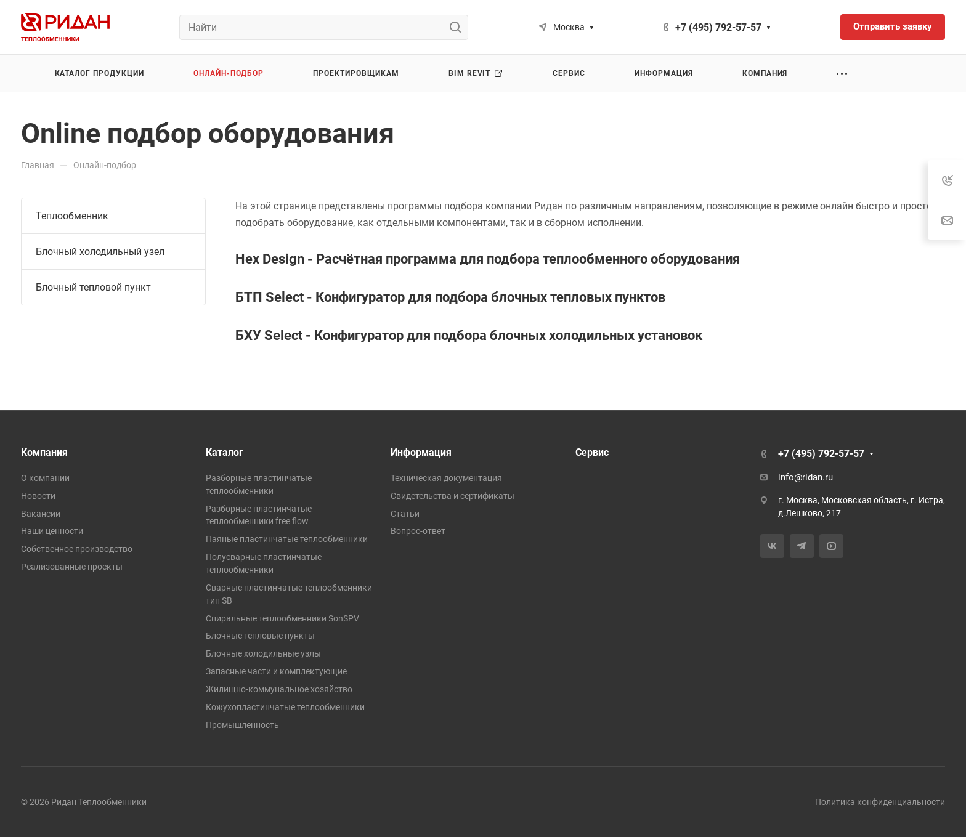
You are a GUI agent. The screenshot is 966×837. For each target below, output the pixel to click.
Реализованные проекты (72, 567)
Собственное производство (76, 549)
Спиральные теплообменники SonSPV (282, 618)
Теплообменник (72, 216)
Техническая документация (446, 478)
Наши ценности (52, 531)
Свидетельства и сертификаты (452, 496)
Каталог (224, 452)
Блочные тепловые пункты (260, 636)
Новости (38, 496)
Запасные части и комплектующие (276, 671)
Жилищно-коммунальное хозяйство (279, 689)
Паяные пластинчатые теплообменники (287, 539)
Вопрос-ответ (418, 531)
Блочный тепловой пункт (93, 287)
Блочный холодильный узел (100, 251)
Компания (44, 452)
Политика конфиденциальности (880, 802)
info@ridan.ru (805, 477)
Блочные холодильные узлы (263, 653)
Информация (421, 452)
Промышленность (242, 725)
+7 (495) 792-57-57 (718, 27)
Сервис (592, 452)
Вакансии (40, 514)
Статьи (405, 514)
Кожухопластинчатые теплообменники (285, 707)
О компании (45, 478)
